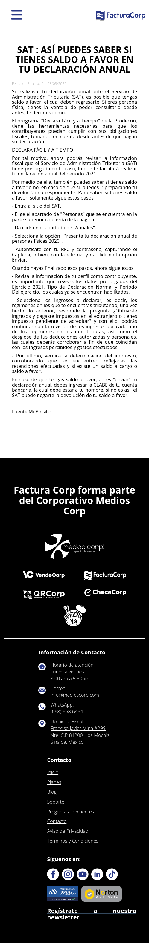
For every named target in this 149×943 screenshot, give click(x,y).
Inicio (52, 772)
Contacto (56, 821)
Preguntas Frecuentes (70, 811)
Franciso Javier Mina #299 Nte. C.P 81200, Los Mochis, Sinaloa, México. (80, 735)
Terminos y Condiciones (72, 841)
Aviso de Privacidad (67, 831)
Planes (54, 782)
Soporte (55, 802)
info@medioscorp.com (75, 695)
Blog (51, 792)
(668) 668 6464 (67, 711)
